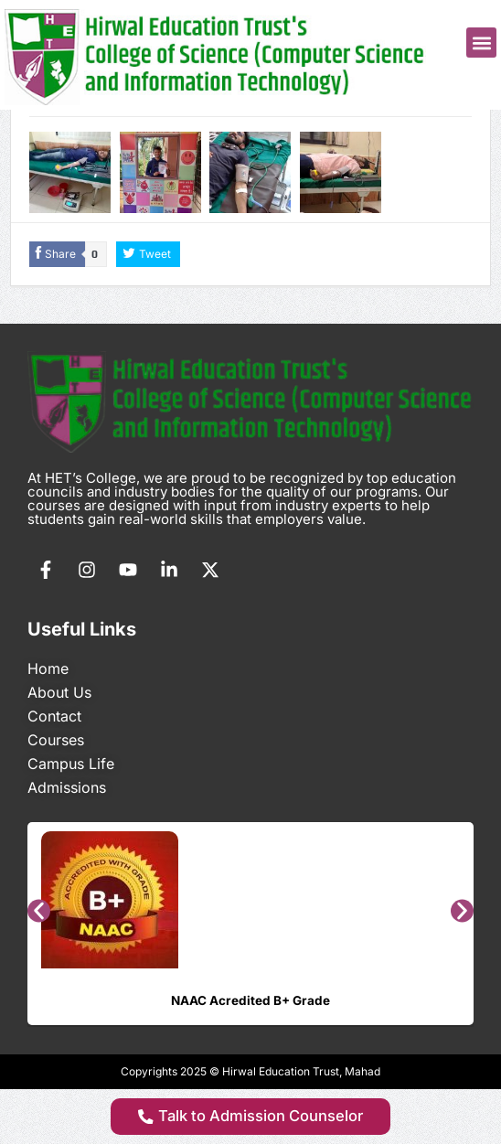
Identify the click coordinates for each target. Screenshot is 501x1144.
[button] (481, 42)
